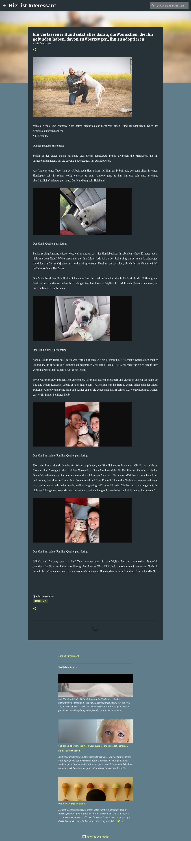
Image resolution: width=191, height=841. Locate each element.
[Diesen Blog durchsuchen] (172, 5)
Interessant (40, 601)
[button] (35, 50)
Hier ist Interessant (32, 5)
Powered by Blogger (95, 836)
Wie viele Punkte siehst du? (72, 803)
